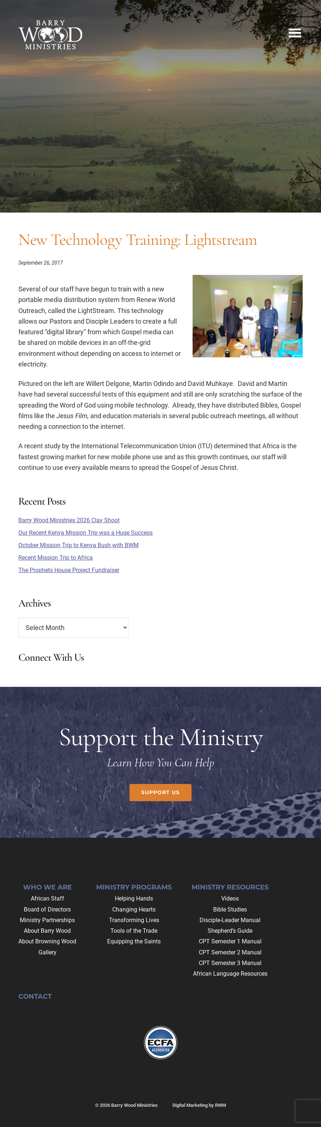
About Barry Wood (47, 930)
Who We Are (47, 887)
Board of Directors (47, 909)
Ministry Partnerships (47, 920)
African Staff (47, 898)
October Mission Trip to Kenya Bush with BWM (78, 545)
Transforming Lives (134, 920)
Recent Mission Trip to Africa (55, 557)
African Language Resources (230, 973)
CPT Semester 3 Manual (230, 963)
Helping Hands (134, 898)
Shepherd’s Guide (230, 930)
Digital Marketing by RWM (199, 1105)
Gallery (47, 952)
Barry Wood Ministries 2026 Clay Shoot (69, 520)
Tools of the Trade (133, 930)
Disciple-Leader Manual (230, 920)
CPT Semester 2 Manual (230, 952)
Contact (35, 996)
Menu (294, 31)
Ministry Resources (230, 887)
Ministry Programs (134, 887)
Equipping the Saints (134, 941)
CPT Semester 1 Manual (230, 941)
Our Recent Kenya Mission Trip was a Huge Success (85, 532)
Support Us (160, 792)
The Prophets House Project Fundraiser (68, 570)
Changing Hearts (134, 909)
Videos (230, 898)
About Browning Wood (47, 941)
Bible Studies (230, 909)
